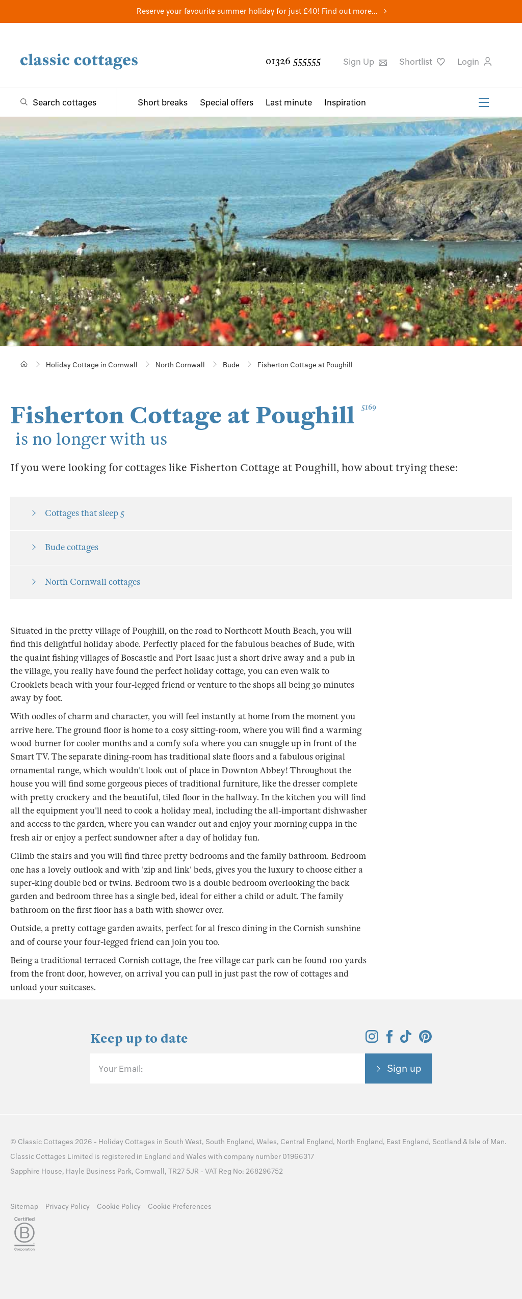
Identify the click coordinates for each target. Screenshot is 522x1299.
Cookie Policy (119, 1206)
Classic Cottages (45, 1142)
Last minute (289, 102)
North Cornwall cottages (92, 582)
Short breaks (163, 102)
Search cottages (64, 102)
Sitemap (24, 1206)
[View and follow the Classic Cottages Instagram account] (372, 1040)
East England (407, 1142)
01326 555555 (293, 61)
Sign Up (365, 62)
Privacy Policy (67, 1206)
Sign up (404, 1068)
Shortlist (422, 62)
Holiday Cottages (126, 1142)
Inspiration (345, 102)
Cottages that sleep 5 (84, 513)
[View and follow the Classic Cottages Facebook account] (389, 1040)
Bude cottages (71, 547)
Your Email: (120, 1069)
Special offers (226, 102)
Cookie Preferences (180, 1206)
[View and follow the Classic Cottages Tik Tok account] (405, 1040)
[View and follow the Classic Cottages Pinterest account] (425, 1040)
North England (359, 1142)
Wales (266, 1142)
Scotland (446, 1142)
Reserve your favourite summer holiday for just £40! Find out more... (257, 11)
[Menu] (484, 102)
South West (183, 1142)
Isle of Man (487, 1142)
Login (474, 62)
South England (229, 1142)
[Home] (24, 364)
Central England (306, 1142)
